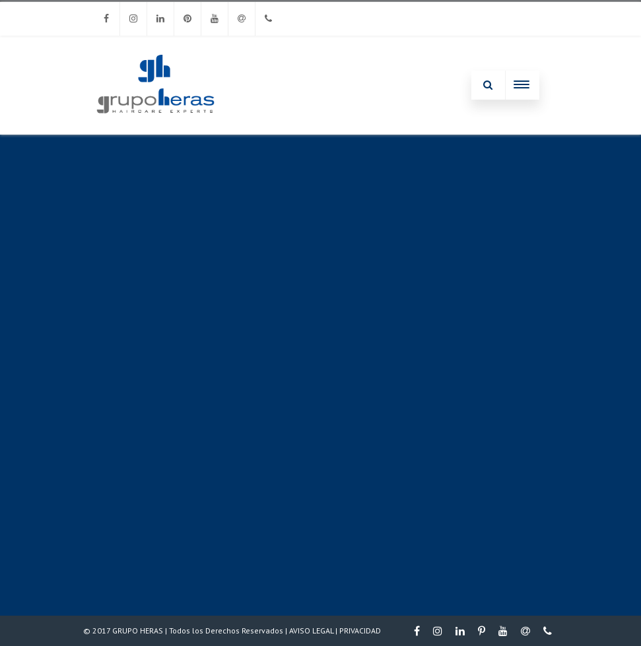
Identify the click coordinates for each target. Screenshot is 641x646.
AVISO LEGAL (311, 630)
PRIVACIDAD (360, 630)
